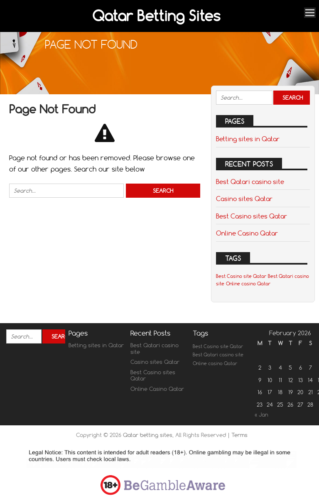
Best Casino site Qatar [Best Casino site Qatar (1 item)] (241, 276)
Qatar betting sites (147, 435)
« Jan (261, 414)
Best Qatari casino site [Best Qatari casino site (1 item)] (218, 355)
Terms (239, 435)
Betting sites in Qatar (248, 139)
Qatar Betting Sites (156, 16)
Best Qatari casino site (250, 181)
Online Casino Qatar (247, 233)
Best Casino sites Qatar (251, 216)
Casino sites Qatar (244, 198)
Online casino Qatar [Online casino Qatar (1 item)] (248, 284)
